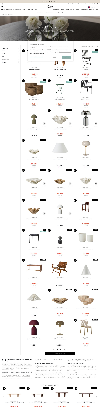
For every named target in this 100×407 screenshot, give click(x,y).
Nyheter (3, 10)
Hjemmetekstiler (84, 10)
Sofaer (62, 10)
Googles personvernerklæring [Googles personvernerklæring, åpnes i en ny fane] (38, 53)
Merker (23, 10)
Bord (32, 10)
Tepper (67, 10)
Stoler (36, 10)
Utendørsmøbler (56, 10)
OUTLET (96, 3)
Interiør (77, 10)
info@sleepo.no (77, 374)
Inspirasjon (85, 3)
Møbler (28, 10)
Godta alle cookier (66, 57)
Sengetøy (91, 10)
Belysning (72, 10)
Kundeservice (75, 3)
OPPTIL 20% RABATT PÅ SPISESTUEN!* (50, 1)
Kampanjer (91, 3)
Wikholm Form (10, 15)
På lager (4, 61)
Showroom (80, 3)
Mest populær (9, 10)
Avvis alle (54, 57)
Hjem (2, 15)
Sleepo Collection (17, 10)
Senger (96, 10)
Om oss (69, 3)
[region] (50, 51)
